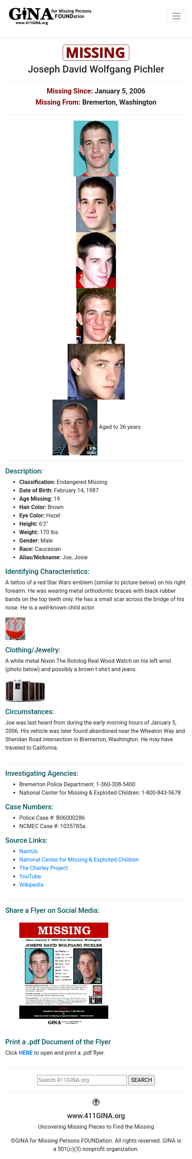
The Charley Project (43, 868)
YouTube (30, 876)
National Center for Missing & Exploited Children (79, 859)
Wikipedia (31, 884)
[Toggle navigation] (176, 16)
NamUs (28, 851)
